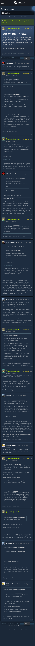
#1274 (31, 579)
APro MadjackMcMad (19, 178)
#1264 (31, 214)
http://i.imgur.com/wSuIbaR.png (21, 96)
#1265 (31, 238)
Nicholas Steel (17, 464)
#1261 (31, 69)
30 (16, 625)
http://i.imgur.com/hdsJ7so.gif (10, 527)
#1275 (31, 619)
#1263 (31, 169)
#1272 (31, 507)
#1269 (31, 391)
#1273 (31, 539)
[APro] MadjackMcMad (14, 28)
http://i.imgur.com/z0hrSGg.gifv (11, 477)
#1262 (31, 134)
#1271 (31, 454)
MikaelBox (16, 79)
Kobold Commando (19, 114)
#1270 (31, 441)
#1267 (31, 325)
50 (18, 625)
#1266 (31, 295)
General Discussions (14, 16)
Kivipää (16, 335)
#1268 (31, 366)
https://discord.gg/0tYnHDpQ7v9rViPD (13, 48)
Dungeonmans (4, 16)
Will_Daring (17, 144)
